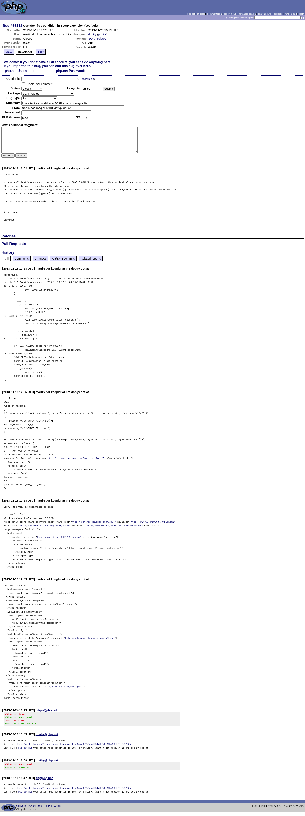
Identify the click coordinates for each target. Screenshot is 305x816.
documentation (214, 14)
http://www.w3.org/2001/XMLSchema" (153, 521)
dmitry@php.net (47, 736)
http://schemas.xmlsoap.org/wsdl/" (94, 521)
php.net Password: (70, 71)
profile (102, 34)
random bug (291, 14)
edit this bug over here (72, 66)
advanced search (247, 14)
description (88, 78)
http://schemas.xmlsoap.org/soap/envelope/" (76, 458)
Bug (6, 25)
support (201, 14)
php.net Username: (19, 71)
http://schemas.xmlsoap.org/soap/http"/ (90, 637)
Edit (40, 52)
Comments (21, 258)
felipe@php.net (46, 710)
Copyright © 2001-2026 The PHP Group (38, 809)
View (8, 52)
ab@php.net (44, 781)
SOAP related (97, 38)
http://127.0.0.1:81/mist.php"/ (64, 686)
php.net (191, 14)
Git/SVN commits (63, 258)
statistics (278, 14)
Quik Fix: (13, 78)
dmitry (92, 34)
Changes (41, 258)
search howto (264, 14)
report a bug (230, 14)
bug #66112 (25, 750)
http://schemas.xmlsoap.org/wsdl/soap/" (45, 525)
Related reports (91, 258)
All (7, 258)
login (301, 14)
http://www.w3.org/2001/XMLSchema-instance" (115, 525)
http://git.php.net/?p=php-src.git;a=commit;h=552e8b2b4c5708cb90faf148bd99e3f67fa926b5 (74, 746)
